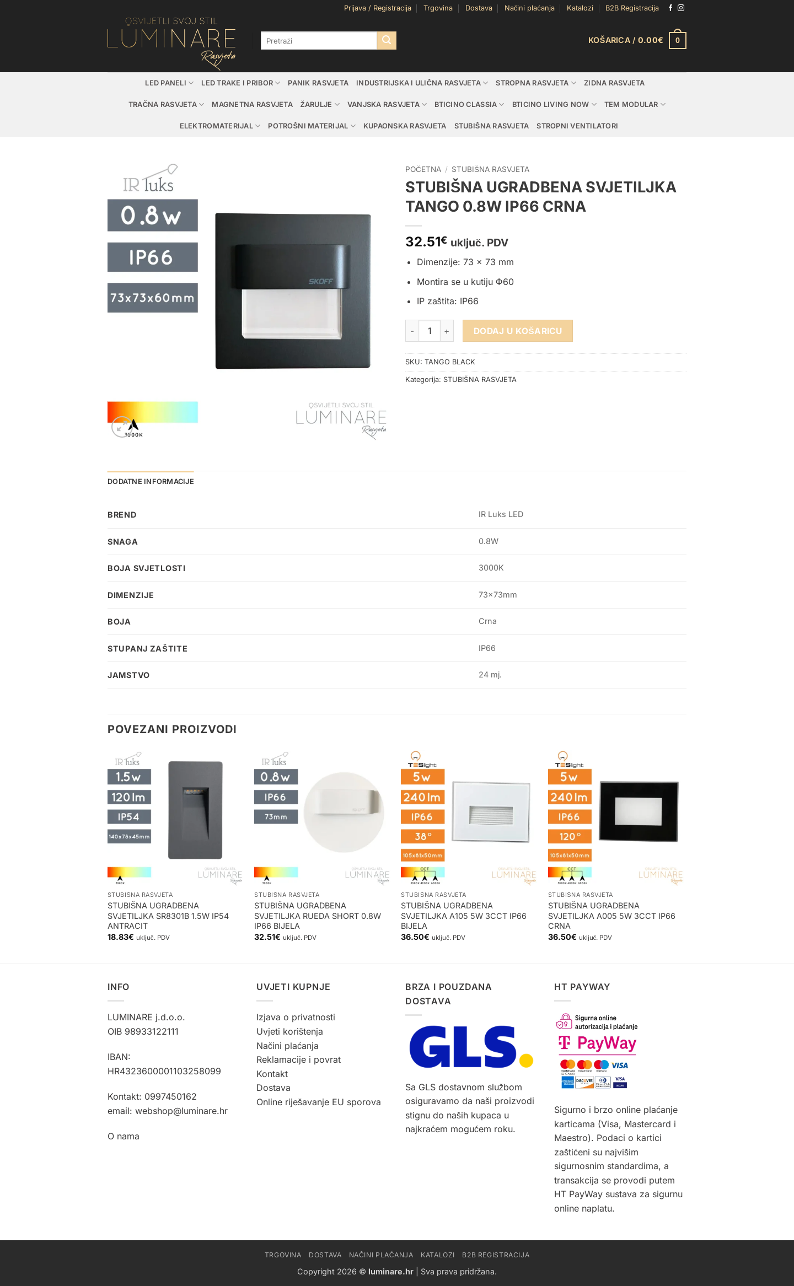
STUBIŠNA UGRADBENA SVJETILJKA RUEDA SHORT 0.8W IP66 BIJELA (317, 915)
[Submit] (386, 40)
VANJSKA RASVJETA (387, 104)
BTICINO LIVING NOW (554, 104)
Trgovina (438, 8)
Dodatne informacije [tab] (151, 481)
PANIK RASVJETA (318, 83)
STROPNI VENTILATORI (577, 126)
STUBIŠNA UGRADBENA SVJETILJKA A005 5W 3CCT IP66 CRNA (611, 915)
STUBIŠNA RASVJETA (491, 126)
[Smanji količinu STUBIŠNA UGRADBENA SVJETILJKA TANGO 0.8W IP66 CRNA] (412, 331)
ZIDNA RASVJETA (614, 83)
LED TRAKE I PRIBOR (240, 83)
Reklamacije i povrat (298, 1059)
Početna (423, 169)
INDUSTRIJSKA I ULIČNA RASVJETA (422, 83)
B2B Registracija (632, 8)
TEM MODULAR (635, 104)
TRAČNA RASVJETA (166, 104)
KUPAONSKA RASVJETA (405, 126)
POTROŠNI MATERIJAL (312, 126)
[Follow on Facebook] (670, 8)
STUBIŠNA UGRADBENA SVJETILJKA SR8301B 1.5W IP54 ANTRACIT (168, 915)
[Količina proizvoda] (430, 331)
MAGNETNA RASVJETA (252, 104)
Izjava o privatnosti (295, 1017)
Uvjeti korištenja (289, 1031)
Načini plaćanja (530, 8)
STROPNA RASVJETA (536, 83)
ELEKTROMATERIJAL (220, 126)
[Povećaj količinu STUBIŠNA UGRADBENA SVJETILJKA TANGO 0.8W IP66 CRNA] (447, 331)
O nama (124, 1136)
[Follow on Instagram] (681, 8)
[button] (377, 8)
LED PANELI (169, 83)
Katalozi (580, 8)
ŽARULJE (320, 104)
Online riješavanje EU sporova (318, 1101)
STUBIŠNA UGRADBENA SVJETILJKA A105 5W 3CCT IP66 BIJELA (464, 915)
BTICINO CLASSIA (469, 104)
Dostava (478, 8)
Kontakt (272, 1073)
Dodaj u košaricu (518, 331)
